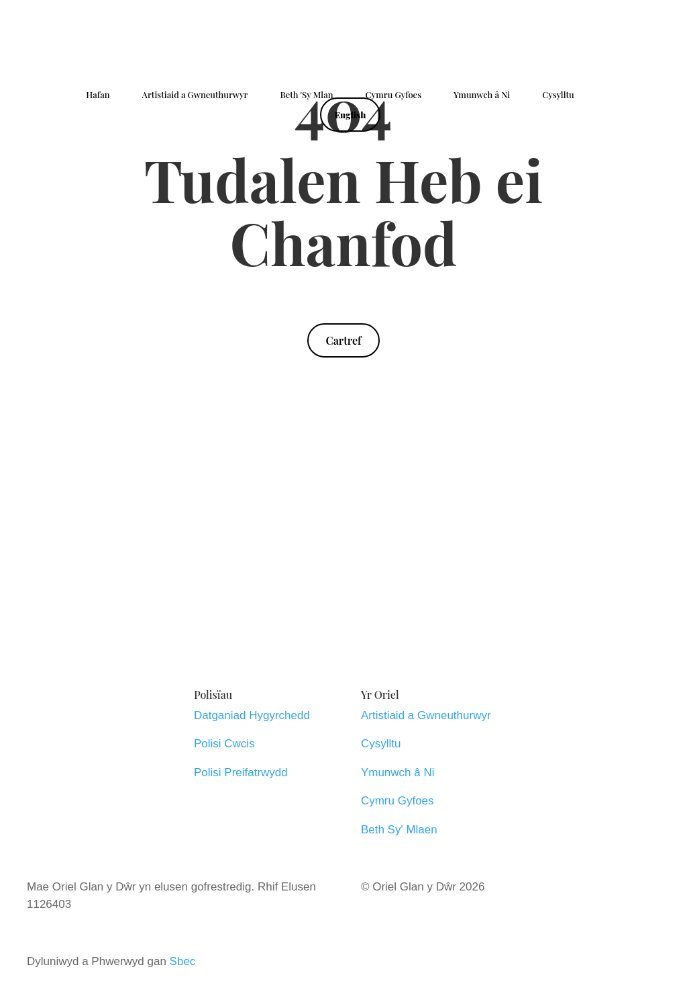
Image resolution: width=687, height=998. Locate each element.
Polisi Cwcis (224, 743)
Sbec (183, 961)
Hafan (97, 95)
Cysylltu (558, 95)
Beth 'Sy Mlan (306, 95)
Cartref (343, 340)
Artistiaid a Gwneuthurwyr (195, 95)
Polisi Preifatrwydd (241, 772)
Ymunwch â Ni (482, 95)
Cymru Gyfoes (394, 95)
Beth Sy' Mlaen (399, 829)
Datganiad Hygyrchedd (252, 715)
